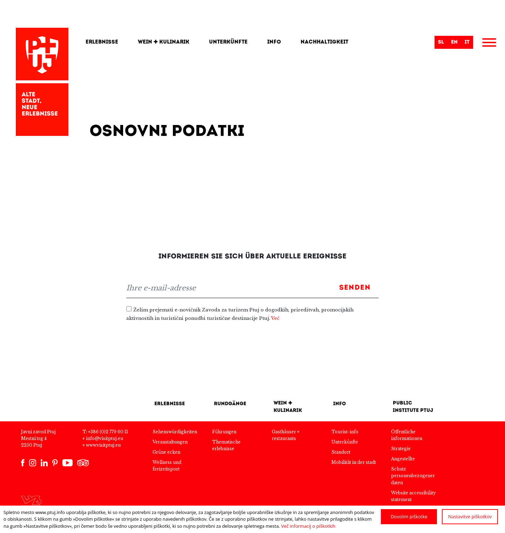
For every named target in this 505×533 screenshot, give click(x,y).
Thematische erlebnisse (226, 445)
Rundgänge (230, 404)
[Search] (395, 42)
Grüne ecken (166, 452)
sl (441, 42)
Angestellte (403, 458)
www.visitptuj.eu (103, 445)
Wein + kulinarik (163, 42)
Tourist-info (344, 431)
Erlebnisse (102, 42)
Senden (355, 287)
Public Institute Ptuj (413, 407)
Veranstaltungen (170, 442)
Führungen (224, 431)
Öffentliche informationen (406, 435)
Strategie (401, 448)
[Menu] (489, 43)
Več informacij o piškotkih (308, 526)
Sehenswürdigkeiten (175, 431)
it (467, 42)
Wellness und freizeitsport (167, 466)
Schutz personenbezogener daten (413, 475)
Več (275, 318)
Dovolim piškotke (409, 516)
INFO (339, 404)
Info (274, 42)
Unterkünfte (228, 42)
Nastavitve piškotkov (470, 516)
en (454, 42)
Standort (340, 452)
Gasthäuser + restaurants (285, 435)
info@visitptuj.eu (104, 438)
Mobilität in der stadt (353, 462)
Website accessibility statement (413, 496)
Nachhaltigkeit (324, 42)
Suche (426, 43)
